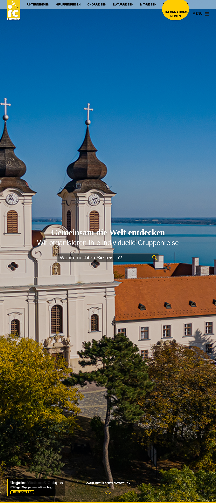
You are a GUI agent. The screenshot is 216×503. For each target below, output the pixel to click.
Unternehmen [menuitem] (38, 4)
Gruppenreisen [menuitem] (68, 4)
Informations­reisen (175, 14)
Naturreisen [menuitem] (123, 4)
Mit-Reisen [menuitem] (148, 4)
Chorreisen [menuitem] (96, 4)
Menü (201, 13)
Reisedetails (22, 492)
